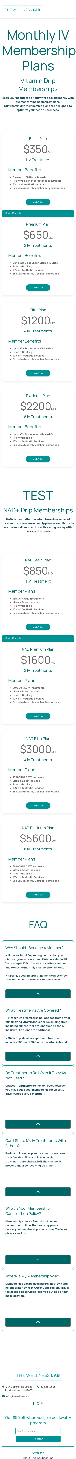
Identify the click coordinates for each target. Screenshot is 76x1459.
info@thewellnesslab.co (19, 1396)
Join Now (38, 201)
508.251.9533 (48, 1386)
